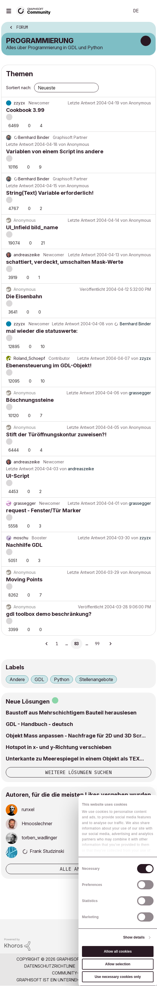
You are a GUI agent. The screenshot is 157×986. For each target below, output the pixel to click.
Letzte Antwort (81, 102)
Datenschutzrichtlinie (49, 966)
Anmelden (148, 11)
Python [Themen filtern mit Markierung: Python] (61, 679)
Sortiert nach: (18, 87)
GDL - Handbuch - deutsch (39, 724)
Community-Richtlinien (77, 972)
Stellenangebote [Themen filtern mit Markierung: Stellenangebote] (96, 679)
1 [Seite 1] (57, 643)
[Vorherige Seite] (47, 644)
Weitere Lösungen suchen (78, 772)
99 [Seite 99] (97, 643)
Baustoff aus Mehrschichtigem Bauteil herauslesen (71, 713)
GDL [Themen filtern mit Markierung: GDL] (39, 679)
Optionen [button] (147, 28)
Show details (134, 937)
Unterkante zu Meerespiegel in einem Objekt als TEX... (75, 759)
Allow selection (117, 964)
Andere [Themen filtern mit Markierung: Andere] (17, 679)
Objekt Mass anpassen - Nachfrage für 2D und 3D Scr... (76, 736)
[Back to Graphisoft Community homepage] (35, 10)
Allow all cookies (118, 951)
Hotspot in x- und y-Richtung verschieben (58, 747)
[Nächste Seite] (110, 644)
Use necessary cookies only (118, 977)
